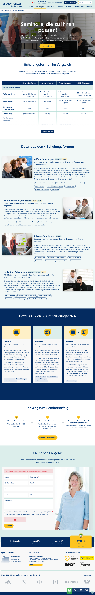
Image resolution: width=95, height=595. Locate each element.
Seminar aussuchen (47, 438)
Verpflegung (55, 189)
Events (68, 7)
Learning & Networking (42, 189)
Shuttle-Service (70, 186)
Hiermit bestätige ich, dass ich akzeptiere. (29, 512)
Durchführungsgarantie (47, 183)
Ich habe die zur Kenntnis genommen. (27, 514)
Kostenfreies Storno (78, 183)
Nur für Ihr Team (10, 222)
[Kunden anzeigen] (89, 575)
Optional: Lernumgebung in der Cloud (56, 261)
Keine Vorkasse (39, 186)
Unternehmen (79, 7)
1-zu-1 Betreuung (10, 296)
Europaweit (38, 261)
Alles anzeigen (47, 131)
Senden (9, 526)
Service (60, 7)
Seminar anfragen (70, 2)
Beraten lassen (47, 46)
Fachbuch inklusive (39, 225)
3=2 (36, 183)
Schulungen (40, 7)
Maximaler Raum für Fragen (37, 299)
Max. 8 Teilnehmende (62, 183)
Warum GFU (51, 7)
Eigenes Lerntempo (20, 299)
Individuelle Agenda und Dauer (26, 222)
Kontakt (89, 7)
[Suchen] (85, 2)
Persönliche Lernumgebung (55, 186)
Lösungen (8, 10)
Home (31, 7)
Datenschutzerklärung (22, 514)
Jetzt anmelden (36, 565)
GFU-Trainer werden (55, 2)
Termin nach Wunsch (44, 222)
